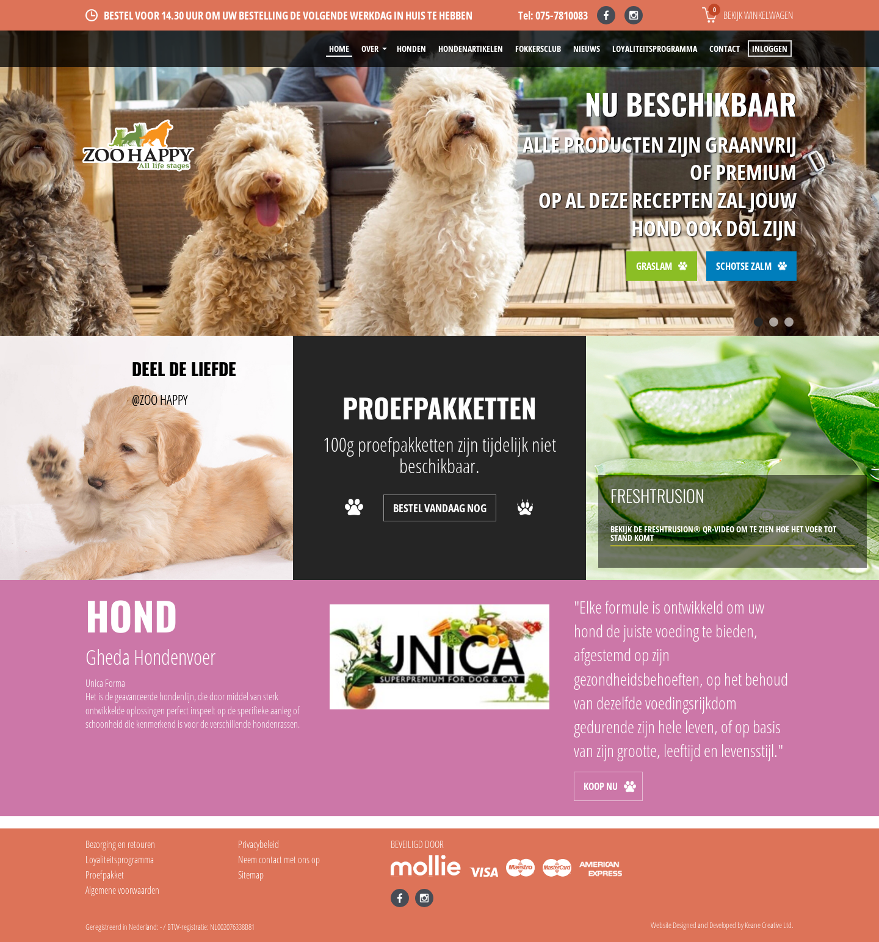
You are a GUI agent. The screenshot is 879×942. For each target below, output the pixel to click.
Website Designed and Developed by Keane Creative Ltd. (722, 924)
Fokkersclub (538, 48)
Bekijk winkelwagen (751, 13)
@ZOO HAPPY (159, 399)
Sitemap (251, 875)
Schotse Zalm (751, 265)
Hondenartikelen (470, 48)
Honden (411, 48)
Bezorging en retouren (120, 844)
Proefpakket (104, 875)
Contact (724, 48)
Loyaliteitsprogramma (654, 48)
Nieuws (586, 48)
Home (339, 48)
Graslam (661, 265)
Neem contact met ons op (279, 859)
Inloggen (769, 48)
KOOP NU (610, 786)
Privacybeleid (258, 844)
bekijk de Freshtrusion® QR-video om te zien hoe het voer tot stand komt (723, 533)
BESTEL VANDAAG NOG (440, 508)
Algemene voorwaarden (122, 890)
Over (369, 48)
